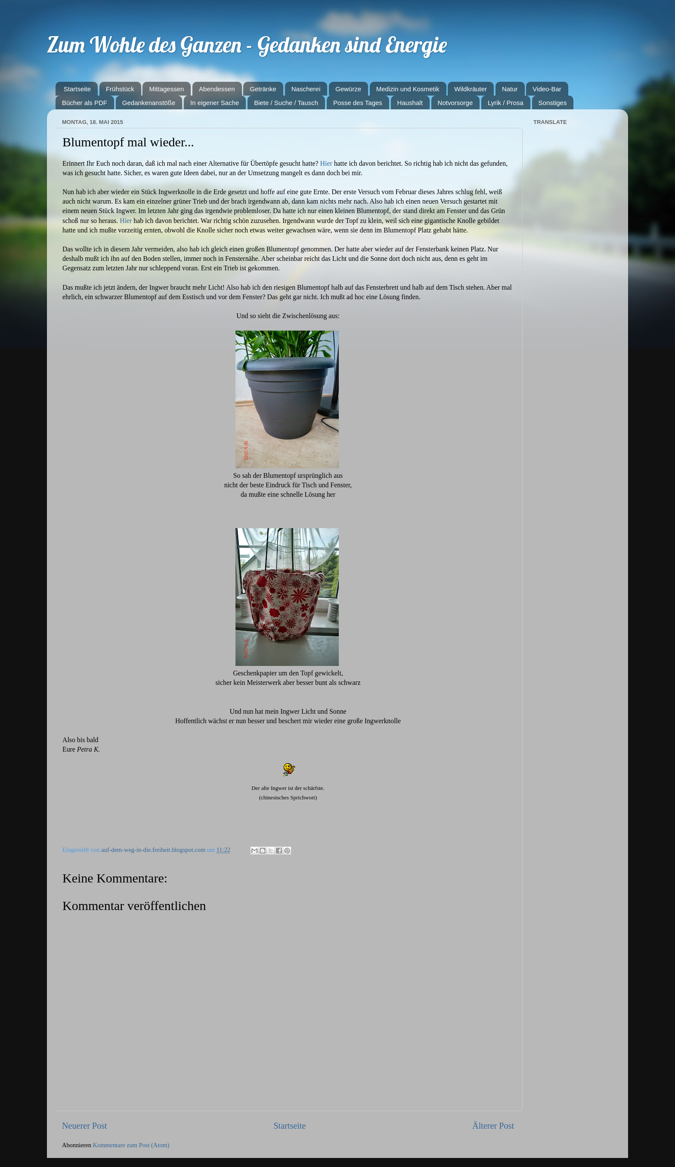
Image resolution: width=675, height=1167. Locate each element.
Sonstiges (553, 102)
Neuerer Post (84, 1125)
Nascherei (306, 89)
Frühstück (120, 89)
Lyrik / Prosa (505, 102)
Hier (326, 163)
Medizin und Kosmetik (408, 89)
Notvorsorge (455, 102)
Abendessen (217, 89)
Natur (510, 89)
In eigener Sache (214, 102)
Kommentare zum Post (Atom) (131, 1145)
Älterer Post (493, 1125)
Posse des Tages (357, 102)
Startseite (77, 89)
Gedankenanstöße (148, 102)
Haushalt (410, 102)
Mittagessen (166, 89)
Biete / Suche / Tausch (286, 102)
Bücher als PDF (84, 102)
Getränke (263, 89)
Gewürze (348, 89)
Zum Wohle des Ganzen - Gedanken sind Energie (247, 44)
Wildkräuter (470, 89)
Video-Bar (547, 89)
